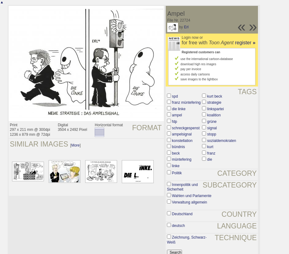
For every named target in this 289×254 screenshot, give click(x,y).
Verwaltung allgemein (189, 202)
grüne (212, 121)
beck (176, 153)
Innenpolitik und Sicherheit (182, 187)
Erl (186, 27)
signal (212, 128)
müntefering (181, 159)
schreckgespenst (186, 128)
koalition (214, 115)
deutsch (178, 226)
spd (175, 96)
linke (176, 166)
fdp (174, 121)
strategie (214, 102)
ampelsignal (182, 134)
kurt (210, 147)
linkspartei (215, 109)
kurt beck (214, 96)
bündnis (178, 147)
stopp (211, 134)
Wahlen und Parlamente (191, 196)
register (245, 42)
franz (211, 153)
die (209, 159)
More (75, 145)
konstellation (182, 141)
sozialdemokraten (221, 141)
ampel (177, 115)
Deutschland (182, 214)
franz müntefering (186, 102)
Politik (177, 173)
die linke (178, 109)
